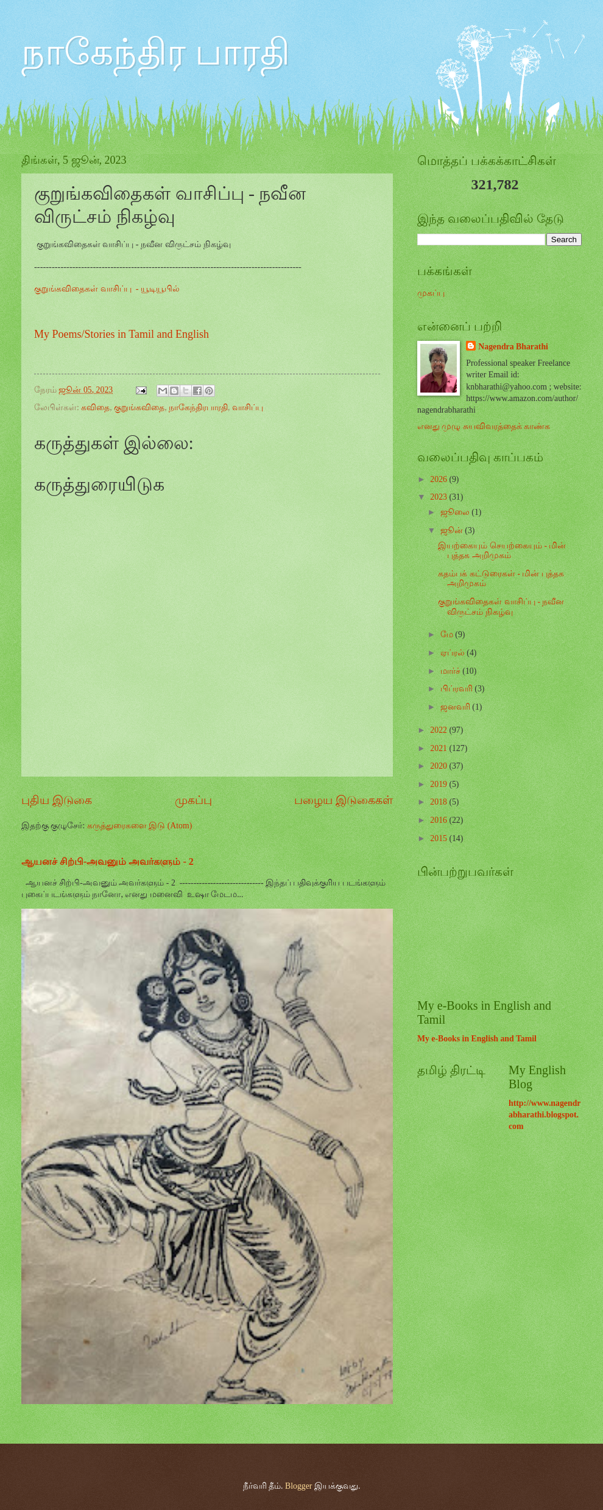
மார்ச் (451, 671)
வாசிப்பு (247, 407)
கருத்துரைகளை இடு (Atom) (139, 825)
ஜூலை (455, 512)
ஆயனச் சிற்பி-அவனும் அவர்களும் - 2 (107, 861)
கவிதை (95, 407)
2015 (439, 838)
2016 (439, 820)
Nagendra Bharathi (513, 346)
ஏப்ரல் (453, 652)
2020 (439, 766)
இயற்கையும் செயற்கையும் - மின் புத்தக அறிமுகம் (502, 551)
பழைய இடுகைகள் (343, 800)
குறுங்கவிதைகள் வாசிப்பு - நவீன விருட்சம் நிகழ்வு (501, 607)
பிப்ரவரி (457, 688)
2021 (439, 748)
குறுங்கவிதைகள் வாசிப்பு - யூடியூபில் (108, 288)
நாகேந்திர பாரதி (155, 52)
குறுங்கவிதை (139, 407)
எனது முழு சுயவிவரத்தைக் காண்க (483, 426)
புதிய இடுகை (56, 800)
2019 (439, 784)
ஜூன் (452, 530)
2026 (439, 479)
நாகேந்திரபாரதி (198, 407)
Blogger (298, 1486)
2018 (439, 801)
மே (447, 634)
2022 (439, 730)
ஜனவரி (456, 706)
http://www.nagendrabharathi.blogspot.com (544, 1115)
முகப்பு (193, 800)
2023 (439, 497)
